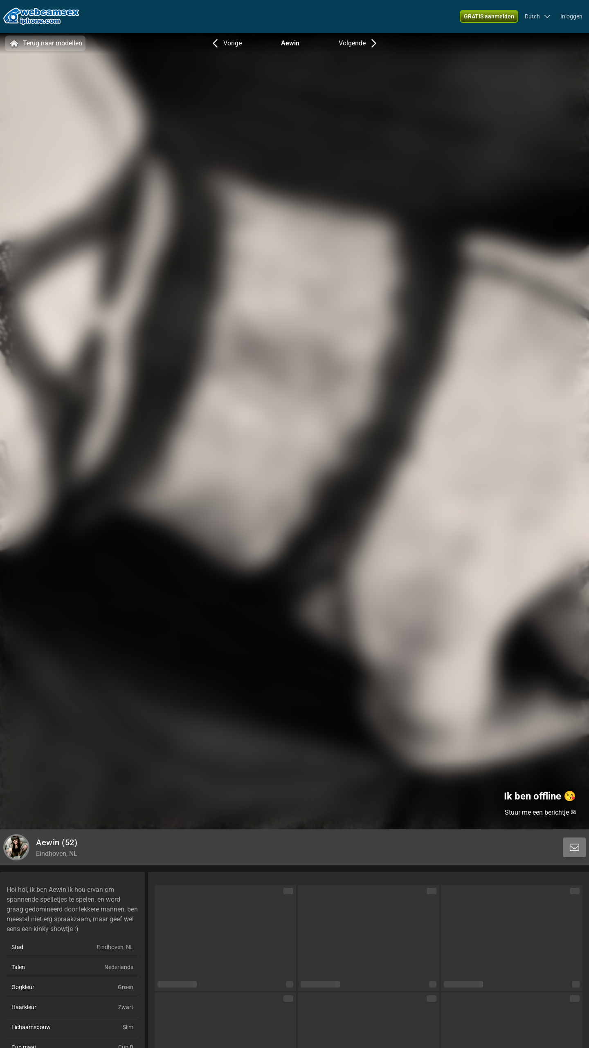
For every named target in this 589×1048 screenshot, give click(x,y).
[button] (538, 16)
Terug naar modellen (45, 43)
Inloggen (571, 16)
